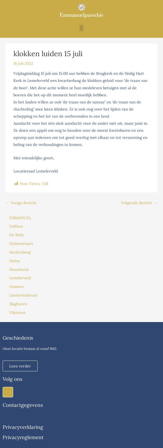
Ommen (16, 286)
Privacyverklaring (23, 427)
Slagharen (18, 303)
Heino (14, 260)
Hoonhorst (19, 269)
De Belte (16, 234)
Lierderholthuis (23, 295)
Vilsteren (17, 312)
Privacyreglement (23, 437)
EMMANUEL (20, 217)
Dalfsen (16, 226)
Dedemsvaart (21, 243)
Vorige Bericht (21, 202)
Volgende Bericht (139, 202)
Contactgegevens (23, 405)
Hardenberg (20, 252)
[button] (81, 28)
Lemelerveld (20, 277)
